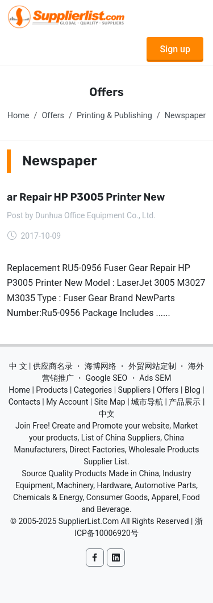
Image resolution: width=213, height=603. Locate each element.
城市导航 (147, 401)
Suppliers (134, 389)
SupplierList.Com (89, 521)
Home (18, 115)
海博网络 (100, 366)
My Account (67, 401)
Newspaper (185, 115)
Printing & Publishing (114, 115)
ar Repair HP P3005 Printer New (86, 197)
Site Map (110, 401)
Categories (93, 389)
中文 (107, 413)
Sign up (175, 49)
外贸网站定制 (152, 366)
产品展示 (185, 401)
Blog (193, 389)
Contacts (24, 401)
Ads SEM (155, 377)
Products (52, 389)
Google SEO (107, 377)
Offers (52, 115)
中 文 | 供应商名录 (41, 366)
